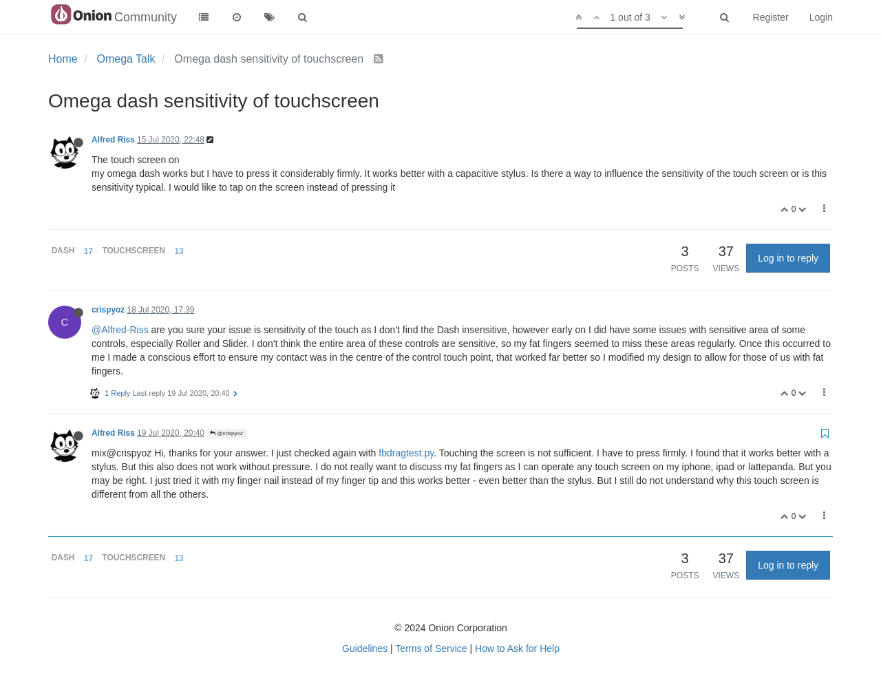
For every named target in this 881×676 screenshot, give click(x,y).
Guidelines (365, 648)
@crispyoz (226, 433)
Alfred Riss (113, 140)
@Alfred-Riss (120, 329)
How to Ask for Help (517, 648)
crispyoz (108, 310)
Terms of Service (431, 648)
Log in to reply (788, 258)
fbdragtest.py (406, 452)
